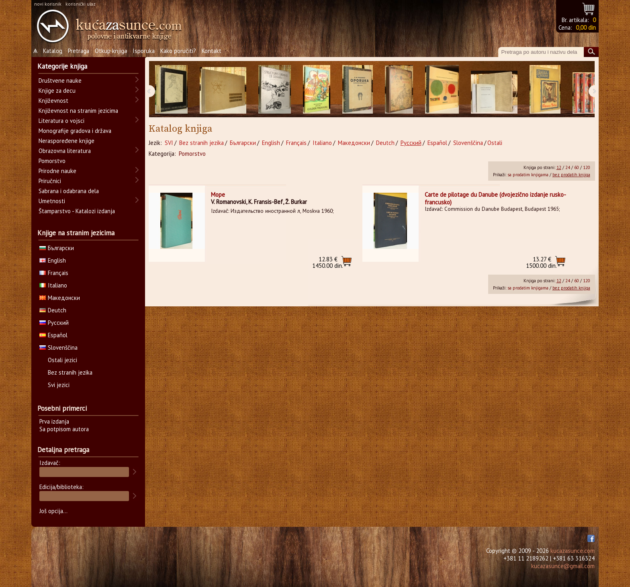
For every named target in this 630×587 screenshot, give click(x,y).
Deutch (385, 143)
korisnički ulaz (80, 4)
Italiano (322, 143)
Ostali (494, 143)
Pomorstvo (192, 153)
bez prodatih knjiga (571, 174)
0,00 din (586, 27)
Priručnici (50, 181)
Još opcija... (53, 511)
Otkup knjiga (111, 51)
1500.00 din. (541, 262)
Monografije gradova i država (75, 131)
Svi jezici (59, 385)
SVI (169, 143)
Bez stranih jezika (201, 143)
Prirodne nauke (57, 171)
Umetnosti (52, 201)
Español (437, 143)
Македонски (354, 143)
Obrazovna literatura (65, 151)
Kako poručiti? (178, 51)
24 (567, 167)
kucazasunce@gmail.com (563, 566)
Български (243, 143)
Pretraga (78, 51)
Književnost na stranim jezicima (78, 110)
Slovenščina (468, 143)
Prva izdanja (54, 421)
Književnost (53, 100)
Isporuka (144, 51)
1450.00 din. (327, 262)
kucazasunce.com (572, 550)
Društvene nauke (60, 80)
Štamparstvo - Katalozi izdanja (77, 211)
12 (558, 167)
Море (218, 194)
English (271, 143)
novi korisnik (47, 4)
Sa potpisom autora (64, 429)
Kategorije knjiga (62, 66)
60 (576, 167)
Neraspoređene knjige (66, 141)
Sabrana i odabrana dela (69, 191)
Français (296, 143)
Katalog (52, 51)
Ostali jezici (62, 360)
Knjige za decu (57, 90)
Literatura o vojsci (61, 120)
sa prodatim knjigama (527, 174)
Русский (411, 143)
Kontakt (211, 51)
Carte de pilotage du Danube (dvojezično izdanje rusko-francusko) (495, 198)
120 (586, 167)
